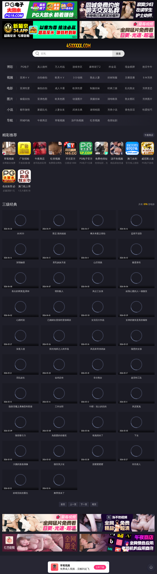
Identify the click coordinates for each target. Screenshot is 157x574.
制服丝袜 (95, 88)
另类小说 (112, 109)
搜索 (118, 53)
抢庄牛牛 (147, 66)
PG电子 (25, 66)
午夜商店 (42, 120)
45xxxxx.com (78, 46)
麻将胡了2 (94, 66)
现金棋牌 (130, 66)
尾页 (94, 504)
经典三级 (112, 88)
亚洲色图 (42, 99)
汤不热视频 (77, 120)
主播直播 (130, 77)
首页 (63, 504)
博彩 (10, 67)
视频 (10, 77)
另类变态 (147, 88)
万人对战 (60, 66)
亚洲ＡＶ (25, 77)
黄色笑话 (130, 109)
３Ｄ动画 (77, 77)
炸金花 (112, 66)
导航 (10, 120)
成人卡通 (60, 88)
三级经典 (9, 204)
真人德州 (42, 66)
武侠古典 (77, 109)
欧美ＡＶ (60, 77)
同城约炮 (25, 120)
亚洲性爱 (25, 88)
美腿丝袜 (95, 99)
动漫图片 (77, 99)
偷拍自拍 (42, 88)
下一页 (84, 504)
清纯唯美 (112, 99)
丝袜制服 (112, 77)
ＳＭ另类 (147, 77)
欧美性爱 (77, 88)
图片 (10, 99)
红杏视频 (95, 120)
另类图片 (147, 99)
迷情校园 (95, 109)
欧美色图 (60, 99)
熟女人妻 (95, 77)
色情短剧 (112, 120)
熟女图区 (130, 99)
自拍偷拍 (42, 77)
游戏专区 (77, 66)
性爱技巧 (147, 109)
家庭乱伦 (42, 109)
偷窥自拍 (25, 99)
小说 (10, 109)
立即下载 (100, 567)
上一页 (73, 504)
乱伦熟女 (130, 88)
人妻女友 (60, 109)
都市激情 (25, 109)
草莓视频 (60, 120)
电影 (10, 88)
